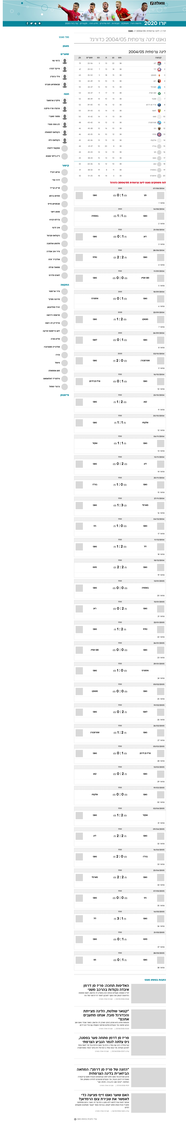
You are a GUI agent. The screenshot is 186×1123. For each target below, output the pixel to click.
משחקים (122, 24)
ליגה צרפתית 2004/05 (145, 31)
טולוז (92, 257)
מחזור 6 (159, 306)
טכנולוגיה (70, 3)
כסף (108, 3)
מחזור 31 (158, 823)
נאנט (128, 31)
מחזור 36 (158, 926)
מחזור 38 (158, 968)
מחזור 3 (159, 244)
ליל (142, 547)
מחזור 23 (158, 658)
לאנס (92, 340)
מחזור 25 (158, 699)
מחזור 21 (158, 616)
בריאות (91, 3)
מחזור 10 (158, 389)
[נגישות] (4, 3)
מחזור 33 (158, 864)
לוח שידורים (102, 24)
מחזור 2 (159, 224)
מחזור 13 (158, 451)
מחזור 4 (159, 265)
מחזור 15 (158, 492)
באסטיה (92, 216)
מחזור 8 (159, 348)
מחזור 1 (159, 203)
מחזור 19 (158, 575)
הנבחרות (113, 24)
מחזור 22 (158, 637)
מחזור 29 (158, 782)
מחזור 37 (158, 947)
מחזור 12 (158, 430)
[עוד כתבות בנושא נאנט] (117, 1119)
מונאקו (142, 319)
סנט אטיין (142, 278)
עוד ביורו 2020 (68, 24)
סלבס (115, 3)
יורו (161, 31)
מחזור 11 (158, 410)
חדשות (144, 3)
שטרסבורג (142, 361)
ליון (142, 464)
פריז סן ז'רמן (91, 381)
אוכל (100, 3)
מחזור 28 (158, 761)
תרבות (125, 3)
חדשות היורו (133, 24)
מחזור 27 (158, 740)
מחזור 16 (158, 513)
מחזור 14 (158, 472)
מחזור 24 (158, 678)
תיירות (81, 3)
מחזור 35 (158, 906)
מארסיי (142, 505)
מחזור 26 (158, 720)
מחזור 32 (158, 844)
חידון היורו (90, 24)
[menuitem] (142, 2)
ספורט (134, 3)
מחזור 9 (159, 368)
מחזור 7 (159, 327)
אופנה (60, 3)
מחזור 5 (159, 286)
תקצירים (81, 24)
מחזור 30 (158, 802)
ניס (92, 526)
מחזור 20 (158, 596)
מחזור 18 (158, 554)
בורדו (92, 485)
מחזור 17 (158, 534)
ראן (142, 237)
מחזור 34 (158, 885)
